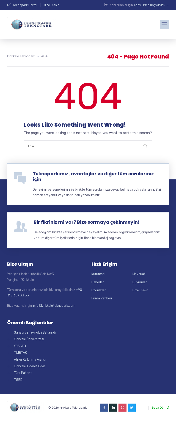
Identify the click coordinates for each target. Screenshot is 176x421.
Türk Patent (23, 373)
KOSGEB (20, 346)
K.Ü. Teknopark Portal (22, 5)
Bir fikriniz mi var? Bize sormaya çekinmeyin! (86, 222)
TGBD (18, 380)
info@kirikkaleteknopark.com (54, 306)
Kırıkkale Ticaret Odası (30, 366)
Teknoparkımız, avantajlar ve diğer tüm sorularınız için (93, 176)
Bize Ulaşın (51, 5)
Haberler (97, 282)
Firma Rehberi (101, 298)
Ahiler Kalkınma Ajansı (30, 360)
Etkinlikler (98, 290)
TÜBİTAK (20, 353)
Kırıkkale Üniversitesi (29, 339)
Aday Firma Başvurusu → (151, 5)
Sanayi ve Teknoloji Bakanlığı (35, 333)
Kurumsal (98, 274)
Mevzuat (139, 274)
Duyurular (139, 282)
